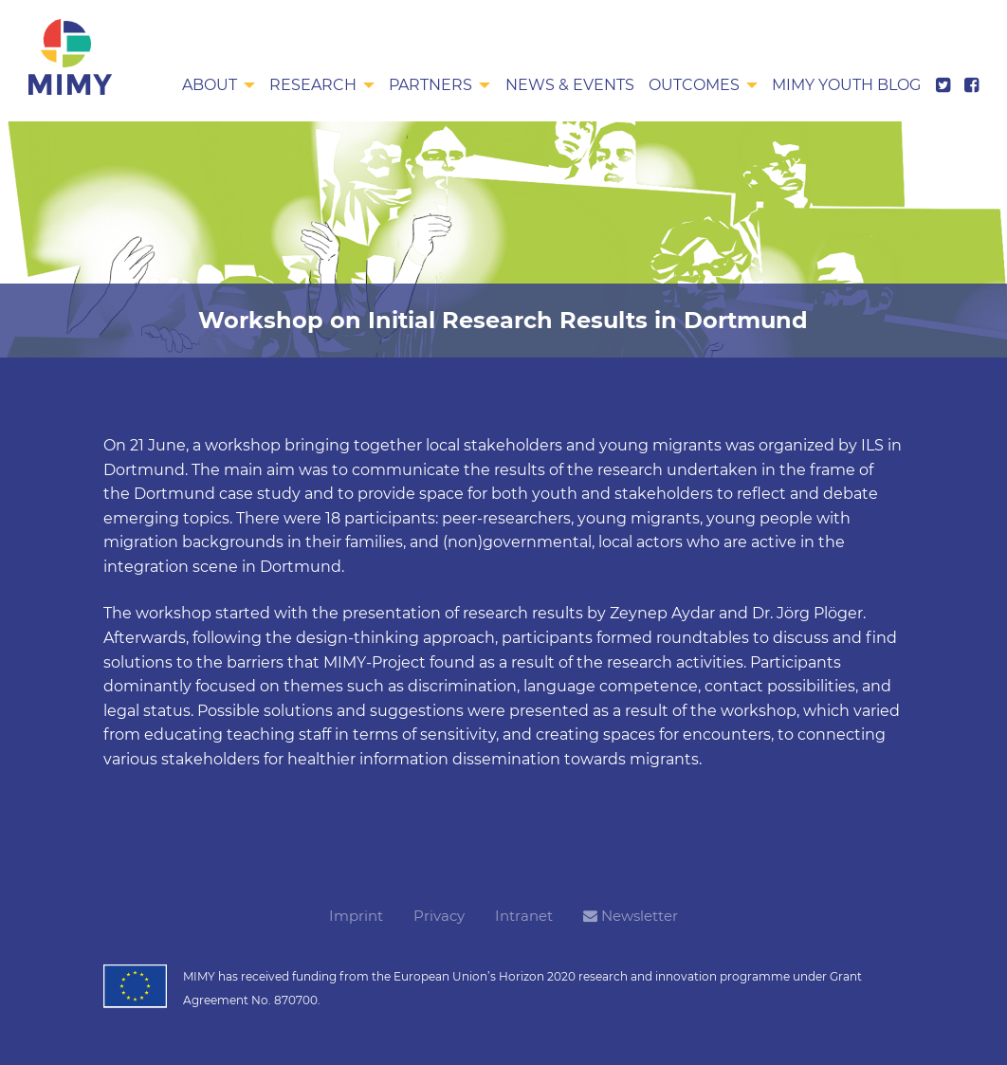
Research (313, 85)
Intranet (524, 916)
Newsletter (630, 916)
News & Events (569, 85)
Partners (430, 85)
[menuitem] (218, 86)
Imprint (356, 916)
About (209, 85)
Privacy (439, 916)
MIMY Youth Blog (846, 85)
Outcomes (694, 85)
